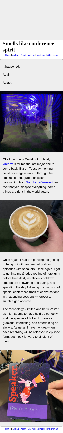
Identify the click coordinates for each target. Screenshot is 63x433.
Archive (15, 55)
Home (8, 55)
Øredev (8, 164)
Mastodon (41, 55)
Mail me (31, 55)
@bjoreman (52, 55)
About (23, 55)
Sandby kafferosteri (39, 182)
